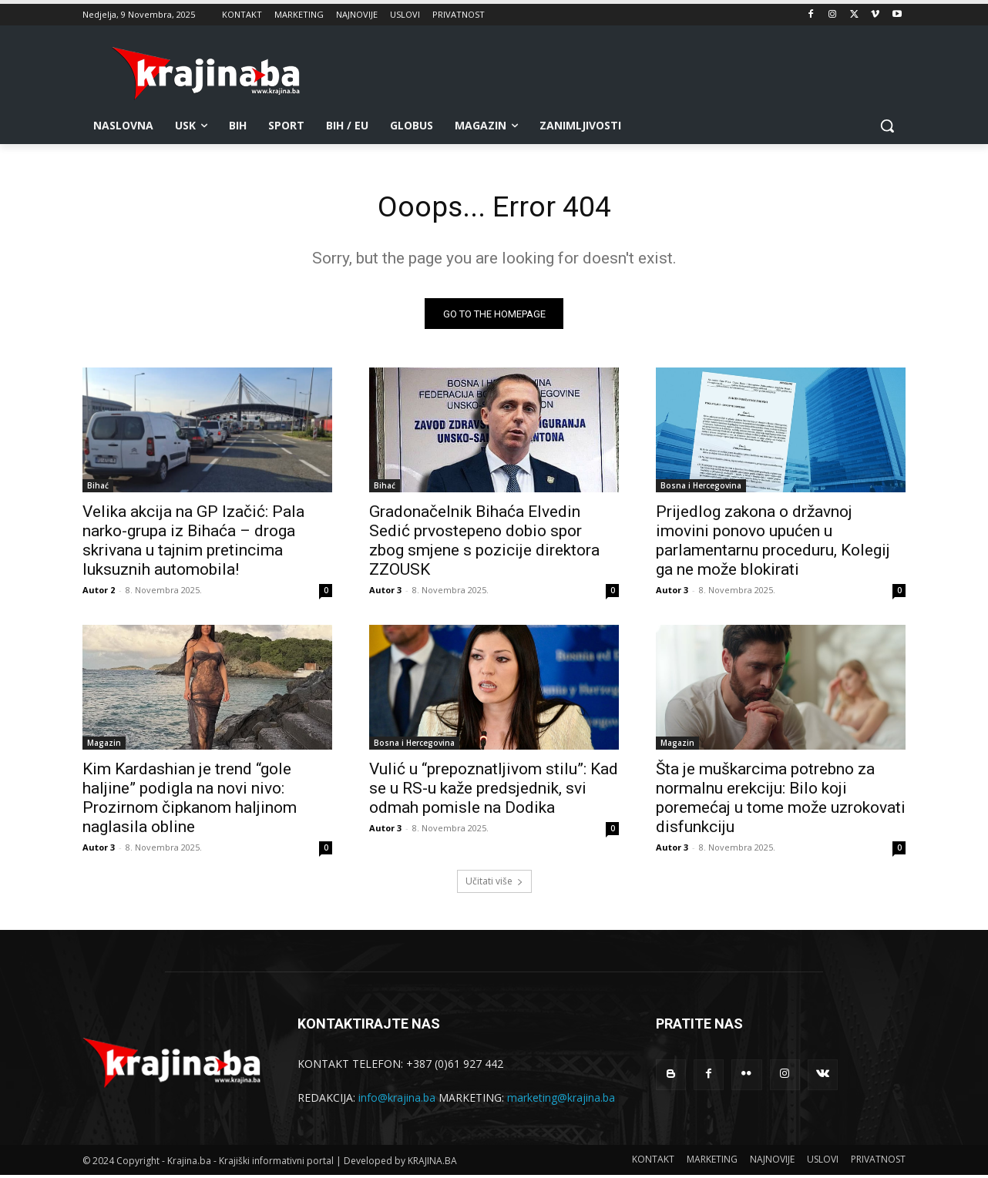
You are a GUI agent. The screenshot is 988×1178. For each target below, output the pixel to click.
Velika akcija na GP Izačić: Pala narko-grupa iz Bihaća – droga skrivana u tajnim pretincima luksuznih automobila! (193, 543)
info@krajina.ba (396, 1099)
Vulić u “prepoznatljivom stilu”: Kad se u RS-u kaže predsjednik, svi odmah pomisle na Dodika (493, 791)
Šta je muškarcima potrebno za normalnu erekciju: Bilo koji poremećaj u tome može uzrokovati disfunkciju (781, 801)
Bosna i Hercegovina (700, 488)
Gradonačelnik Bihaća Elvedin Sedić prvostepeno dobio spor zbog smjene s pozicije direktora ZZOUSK (484, 543)
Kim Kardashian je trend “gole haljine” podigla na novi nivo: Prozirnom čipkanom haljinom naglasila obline (189, 801)
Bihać (98, 488)
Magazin (104, 745)
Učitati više (494, 884)
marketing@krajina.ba (561, 1099)
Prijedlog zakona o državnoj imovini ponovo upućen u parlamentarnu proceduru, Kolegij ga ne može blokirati (773, 543)
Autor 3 (385, 593)
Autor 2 (98, 593)
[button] (887, 125)
